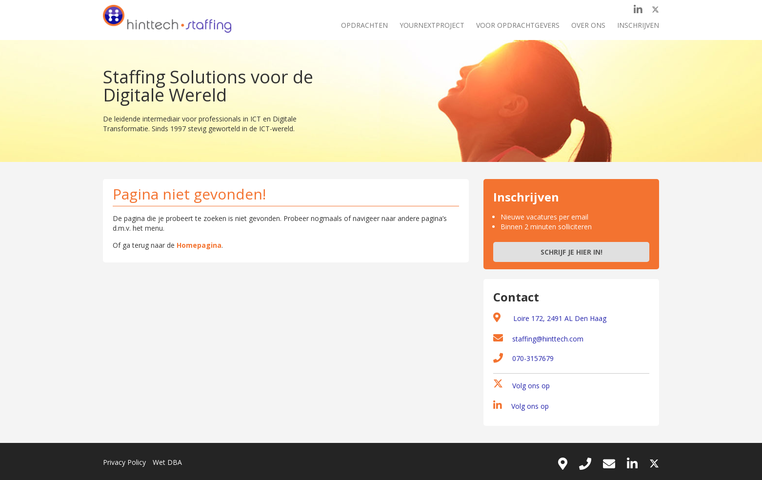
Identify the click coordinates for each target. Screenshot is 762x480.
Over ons (588, 25)
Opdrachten (364, 25)
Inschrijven (638, 25)
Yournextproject (432, 25)
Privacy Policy (124, 462)
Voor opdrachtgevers (518, 25)
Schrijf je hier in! (571, 252)
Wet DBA (167, 462)
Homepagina (199, 245)
